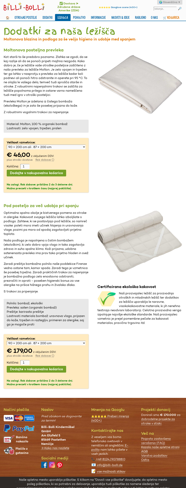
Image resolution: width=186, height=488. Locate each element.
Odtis (145, 460)
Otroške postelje (26, 17)
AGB (144, 451)
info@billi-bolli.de (110, 465)
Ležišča (63, 17)
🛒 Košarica (171, 17)
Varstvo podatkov (154, 455)
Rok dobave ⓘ (44, 159)
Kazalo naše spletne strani (160, 447)
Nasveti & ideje (120, 17)
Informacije (98, 17)
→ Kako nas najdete (55, 448)
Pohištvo (79, 17)
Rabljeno (140, 17)
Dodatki (48, 17)
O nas (154, 17)
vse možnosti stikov (111, 471)
